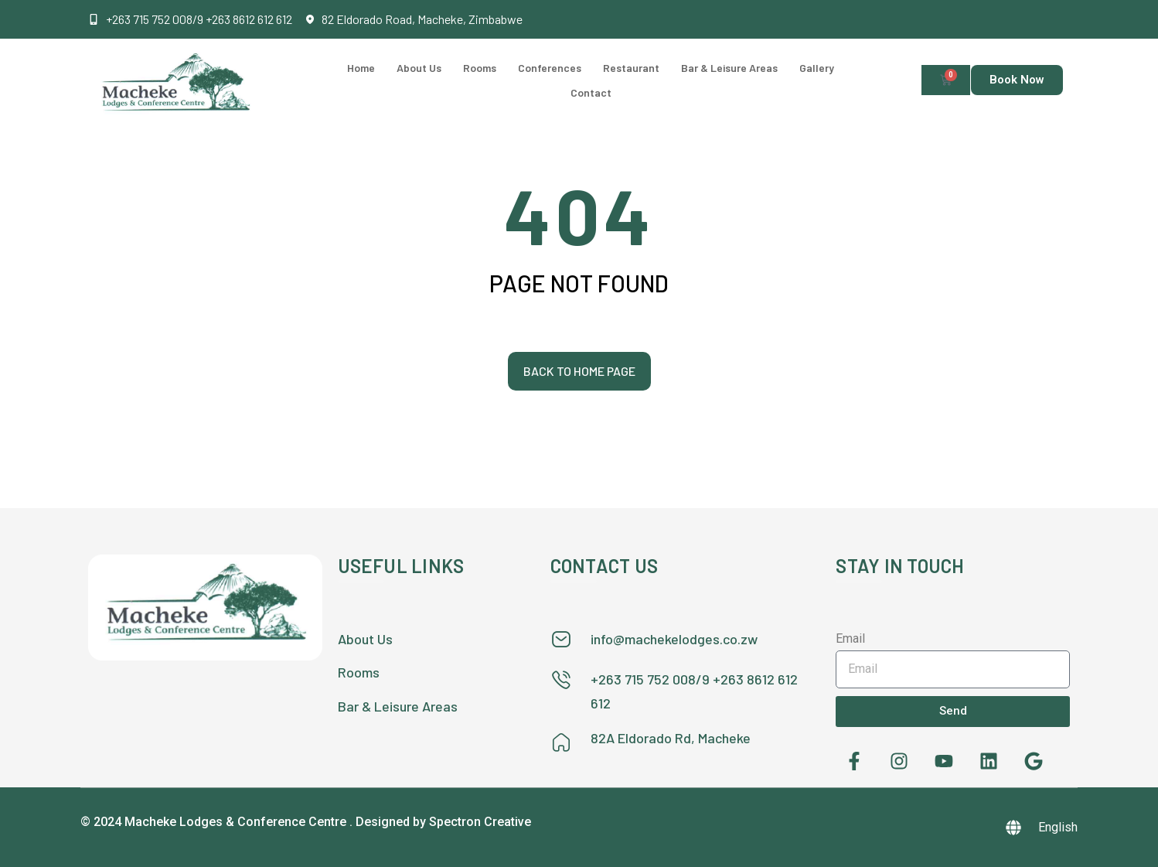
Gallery (816, 67)
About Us (419, 67)
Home (361, 67)
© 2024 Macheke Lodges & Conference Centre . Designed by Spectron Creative (305, 821)
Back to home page (579, 371)
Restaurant (631, 67)
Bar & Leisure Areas (729, 67)
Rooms (479, 67)
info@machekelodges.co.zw (674, 638)
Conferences (549, 67)
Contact (590, 92)
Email (850, 638)
